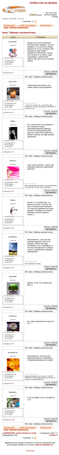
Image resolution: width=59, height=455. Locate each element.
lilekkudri (12, 392)
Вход (55, 17)
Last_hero (12, 81)
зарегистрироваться (44, 445)
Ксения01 (12, 42)
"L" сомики (53, 434)
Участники (51, 13)
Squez (12, 200)
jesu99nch (13, 237)
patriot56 (12, 276)
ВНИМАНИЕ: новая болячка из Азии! (20, 433)
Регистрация (50, 15)
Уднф (12, 121)
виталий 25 (12, 352)
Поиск (35, 15)
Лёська (12, 161)
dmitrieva (12, 316)
